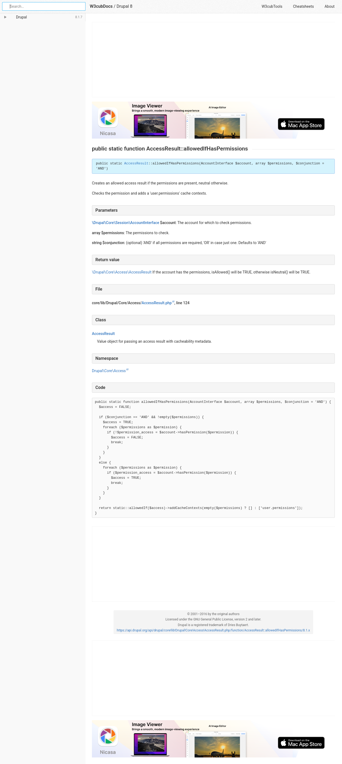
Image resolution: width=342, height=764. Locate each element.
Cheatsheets (303, 6)
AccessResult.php (157, 303)
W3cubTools (272, 6)
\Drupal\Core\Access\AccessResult (121, 272)
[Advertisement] (213, 59)
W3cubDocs (101, 6)
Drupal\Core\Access (109, 371)
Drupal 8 (124, 6)
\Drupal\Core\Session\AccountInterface (125, 223)
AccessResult (136, 163)
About (330, 6)
